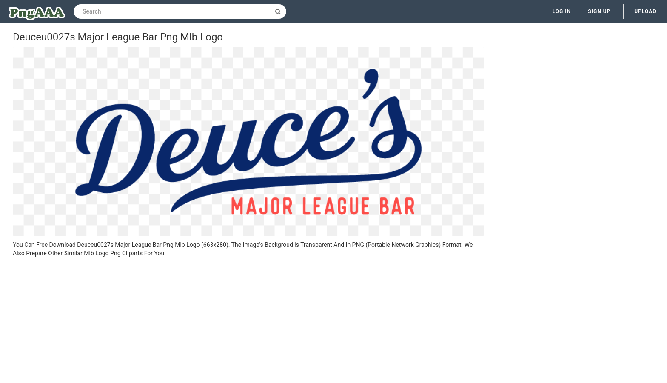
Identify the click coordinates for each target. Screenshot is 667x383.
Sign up (599, 11)
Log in (562, 11)
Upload (645, 11)
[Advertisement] (248, 321)
